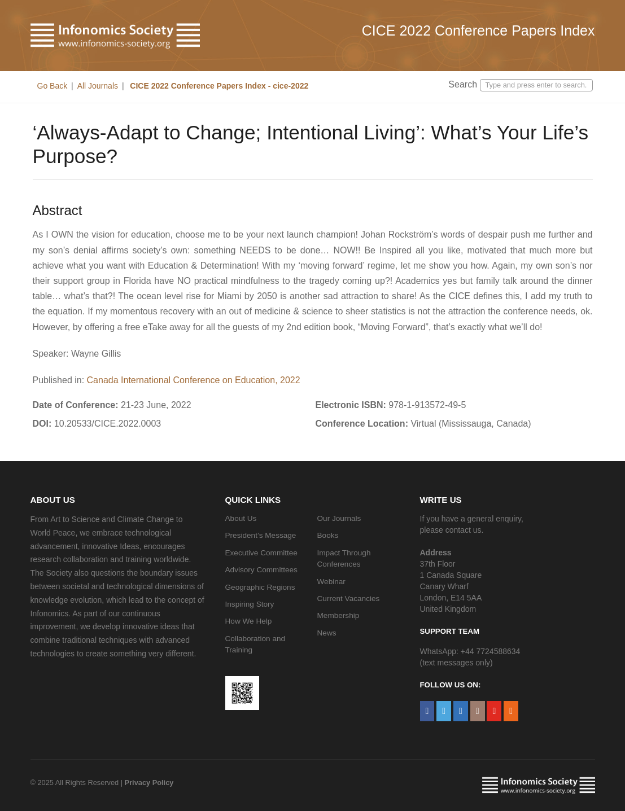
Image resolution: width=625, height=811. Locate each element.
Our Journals (339, 518)
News (326, 633)
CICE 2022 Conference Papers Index (478, 30)
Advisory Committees (261, 569)
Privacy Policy (149, 782)
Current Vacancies (348, 598)
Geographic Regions (260, 587)
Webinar (331, 581)
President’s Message (260, 535)
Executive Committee (261, 553)
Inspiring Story (249, 604)
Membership (338, 615)
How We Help (248, 621)
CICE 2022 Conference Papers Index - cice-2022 (218, 85)
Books (328, 535)
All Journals (97, 85)
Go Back (52, 85)
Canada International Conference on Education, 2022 (193, 380)
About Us (241, 518)
